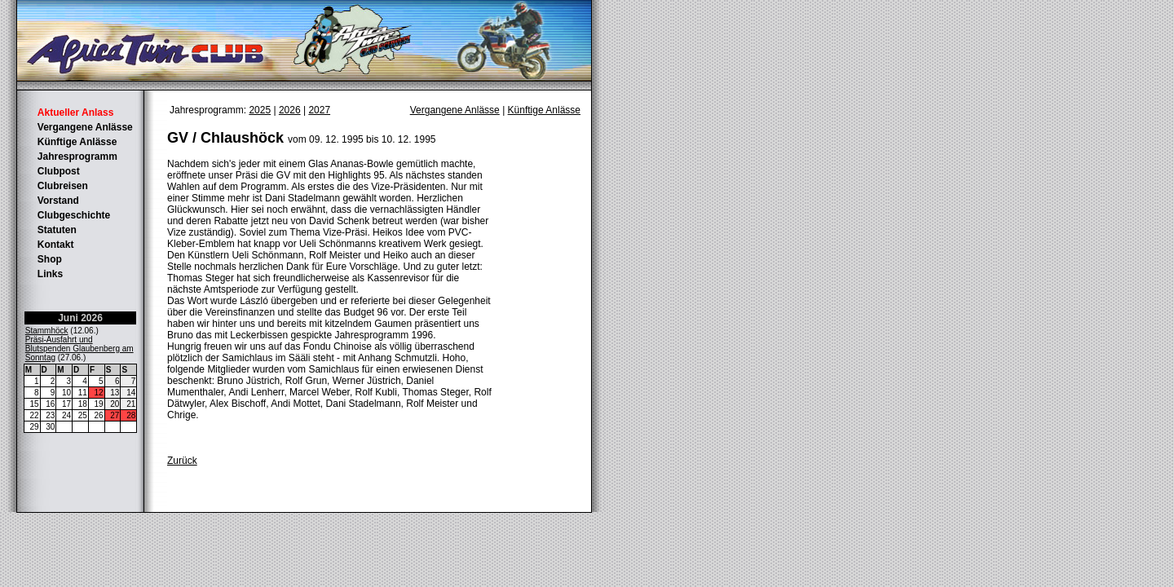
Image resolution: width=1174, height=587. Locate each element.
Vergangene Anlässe (85, 127)
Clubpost (59, 171)
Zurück (182, 460)
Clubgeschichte (74, 215)
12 (99, 392)
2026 (290, 110)
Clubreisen (63, 186)
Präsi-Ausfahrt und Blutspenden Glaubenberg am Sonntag (79, 348)
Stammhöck (46, 330)
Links (50, 274)
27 (114, 415)
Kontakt (56, 244)
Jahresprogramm (77, 156)
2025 (260, 110)
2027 (319, 110)
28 (130, 415)
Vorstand (58, 200)
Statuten (57, 230)
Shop (50, 259)
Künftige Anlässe (77, 142)
